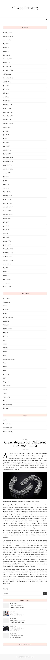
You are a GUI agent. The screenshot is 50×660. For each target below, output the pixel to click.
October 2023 (7, 119)
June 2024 (6, 89)
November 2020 (8, 252)
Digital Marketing (8, 317)
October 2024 (7, 74)
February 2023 (7, 150)
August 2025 (7, 40)
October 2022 (7, 165)
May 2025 (6, 51)
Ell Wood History (25, 8)
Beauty (5, 306)
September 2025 (8, 36)
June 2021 (6, 226)
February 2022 (7, 195)
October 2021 (7, 211)
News (5, 366)
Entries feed (6, 424)
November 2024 (8, 70)
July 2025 (5, 43)
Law (4, 363)
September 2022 (8, 169)
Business (5, 309)
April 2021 (6, 233)
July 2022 (5, 176)
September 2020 (8, 260)
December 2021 (8, 203)
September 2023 (8, 123)
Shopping (5, 382)
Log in (5, 420)
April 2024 (6, 97)
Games (5, 344)
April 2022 (6, 188)
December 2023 (8, 112)
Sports (5, 393)
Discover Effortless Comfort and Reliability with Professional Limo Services (17, 629)
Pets (4, 370)
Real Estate (6, 374)
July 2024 (5, 85)
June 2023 (6, 135)
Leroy (6, 589)
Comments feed (7, 427)
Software (5, 389)
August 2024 (7, 81)
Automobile (6, 302)
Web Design (6, 408)
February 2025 (7, 59)
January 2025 (7, 62)
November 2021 (8, 207)
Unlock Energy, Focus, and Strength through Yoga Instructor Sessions (16, 636)
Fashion (5, 332)
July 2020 (5, 268)
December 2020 (8, 249)
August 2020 (7, 264)
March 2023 (6, 146)
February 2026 (7, 32)
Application (6, 298)
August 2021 (7, 218)
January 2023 (7, 154)
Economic (6, 321)
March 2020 (6, 279)
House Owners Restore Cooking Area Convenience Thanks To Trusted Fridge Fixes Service (17, 614)
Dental (5, 313)
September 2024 (8, 78)
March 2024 (6, 100)
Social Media (6, 385)
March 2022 (6, 192)
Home (5, 355)
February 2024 (7, 104)
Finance (5, 336)
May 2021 (6, 230)
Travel (5, 401)
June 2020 (6, 271)
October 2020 (7, 256)
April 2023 (6, 142)
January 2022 (7, 199)
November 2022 (8, 161)
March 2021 (6, 237)
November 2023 (8, 116)
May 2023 (6, 138)
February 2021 (7, 241)
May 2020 (6, 275)
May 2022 (6, 184)
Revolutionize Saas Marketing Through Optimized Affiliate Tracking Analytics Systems (17, 621)
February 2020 (7, 283)
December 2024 (8, 66)
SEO (4, 378)
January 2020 (7, 287)
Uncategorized (7, 404)
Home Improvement (9, 359)
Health (5, 351)
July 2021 (5, 222)
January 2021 (7, 245)
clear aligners (33, 528)
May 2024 (6, 93)
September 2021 (8, 214)
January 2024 (7, 108)
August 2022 (7, 173)
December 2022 (8, 157)
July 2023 (5, 131)
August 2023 (7, 127)
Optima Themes (30, 657)
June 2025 (6, 47)
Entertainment (7, 328)
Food (4, 340)
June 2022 (6, 180)
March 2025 (6, 55)
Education (6, 325)
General (5, 347)
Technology (6, 397)
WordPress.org (7, 431)
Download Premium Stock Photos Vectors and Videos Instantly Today (17, 606)
